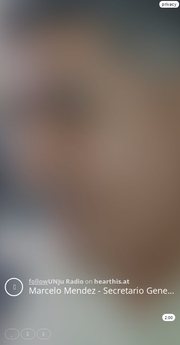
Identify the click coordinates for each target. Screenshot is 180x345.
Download (45, 334)
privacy (169, 4)
